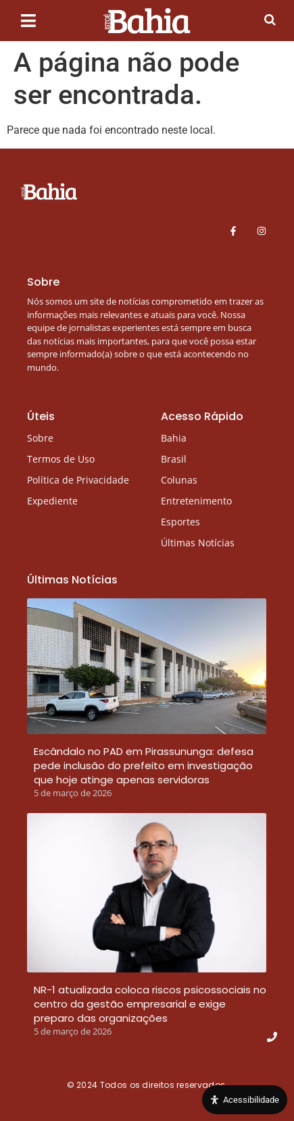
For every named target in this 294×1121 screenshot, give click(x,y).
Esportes (180, 521)
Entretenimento (196, 500)
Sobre (40, 438)
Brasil (174, 458)
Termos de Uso (61, 458)
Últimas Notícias (198, 542)
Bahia (174, 438)
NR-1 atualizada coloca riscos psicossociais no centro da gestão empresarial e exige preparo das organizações (150, 1004)
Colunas (179, 479)
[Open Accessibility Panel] (244, 1100)
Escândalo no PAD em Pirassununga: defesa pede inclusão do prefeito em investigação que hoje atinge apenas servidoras (143, 765)
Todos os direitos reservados (164, 1085)
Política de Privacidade (78, 479)
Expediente (52, 500)
